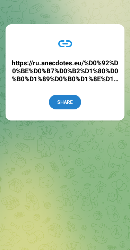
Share (65, 102)
